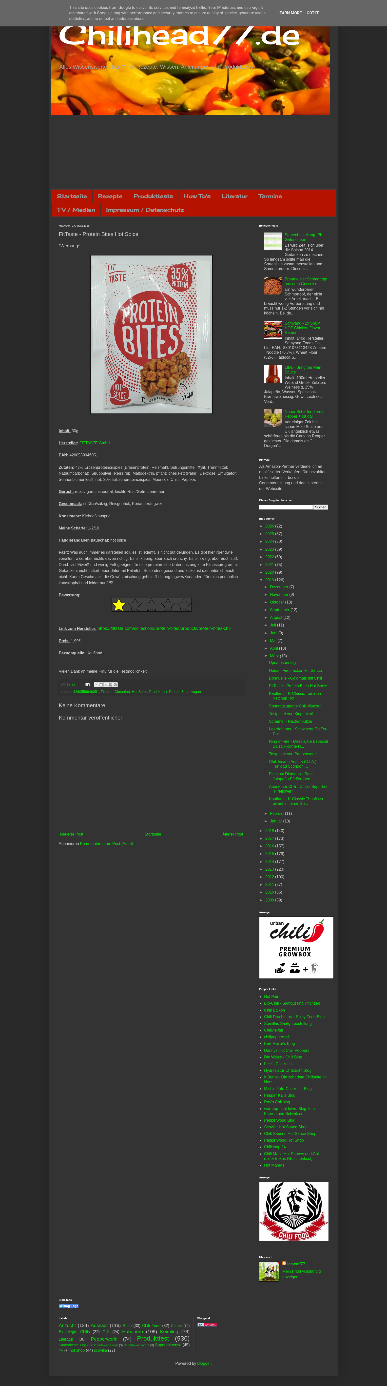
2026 (270, 526)
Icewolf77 (296, 1264)
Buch (127, 1326)
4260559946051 (86, 692)
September (280, 610)
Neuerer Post (71, 834)
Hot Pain (271, 997)
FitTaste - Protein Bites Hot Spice (298, 686)
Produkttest (158, 692)
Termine (270, 196)
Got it (313, 13)
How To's (197, 196)
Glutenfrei (122, 692)
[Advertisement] (193, 152)
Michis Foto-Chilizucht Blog (288, 1089)
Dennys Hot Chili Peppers (286, 1050)
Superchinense (168, 1345)
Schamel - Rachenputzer (290, 721)
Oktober (277, 602)
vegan (196, 692)
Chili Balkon (274, 1010)
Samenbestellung (72, 1345)
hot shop (77, 1350)
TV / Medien (76, 209)
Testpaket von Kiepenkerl (291, 714)
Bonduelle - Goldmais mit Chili (295, 678)
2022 (270, 557)
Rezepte (110, 196)
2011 (270, 884)
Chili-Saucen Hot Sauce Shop (290, 1134)
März (275, 656)
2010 (270, 892)
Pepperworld (104, 1339)
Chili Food (151, 1326)
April (274, 648)
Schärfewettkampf (136, 1345)
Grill (105, 1332)
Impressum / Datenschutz (145, 209)
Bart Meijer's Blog (279, 1043)
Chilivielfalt (273, 1030)
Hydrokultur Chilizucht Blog (287, 1070)
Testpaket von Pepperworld (293, 754)
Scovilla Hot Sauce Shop (286, 1127)
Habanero (132, 1331)
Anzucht (67, 1325)
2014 (270, 861)
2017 (270, 838)
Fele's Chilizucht (278, 1064)
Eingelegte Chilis (74, 1332)
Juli (273, 625)
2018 (270, 831)
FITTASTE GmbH (94, 443)
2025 (270, 534)
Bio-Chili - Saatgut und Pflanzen (292, 1003)
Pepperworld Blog (279, 1120)
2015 (270, 854)
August (276, 617)
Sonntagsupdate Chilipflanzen (295, 706)
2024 (270, 541)
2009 (270, 900)
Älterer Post (232, 834)
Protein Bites (179, 692)
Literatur (235, 196)
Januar (276, 821)
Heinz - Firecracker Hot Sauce (295, 670)
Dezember (279, 587)
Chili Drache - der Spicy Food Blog (294, 1017)
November (279, 594)
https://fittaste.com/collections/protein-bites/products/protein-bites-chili (164, 628)
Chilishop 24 (275, 1147)
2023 (270, 549)
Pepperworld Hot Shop (284, 1140)
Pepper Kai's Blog (279, 1095)
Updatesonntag (282, 663)
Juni (274, 633)
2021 (270, 565)
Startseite (72, 196)
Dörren (176, 1326)
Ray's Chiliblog (277, 1102)
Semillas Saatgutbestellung (288, 1023)
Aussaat (99, 1325)
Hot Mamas (274, 1165)
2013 (270, 869)
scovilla (100, 1350)
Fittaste (106, 692)
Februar (277, 813)
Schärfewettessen (105, 1345)
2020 (270, 572)
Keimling (169, 1331)
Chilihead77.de (179, 34)
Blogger (204, 1363)
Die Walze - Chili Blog (283, 1057)
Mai (273, 641)
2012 (270, 877)
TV (61, 1350)
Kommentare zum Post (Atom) (106, 843)
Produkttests (153, 196)
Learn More (289, 13)
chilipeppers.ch (277, 1037)
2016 (270, 846)
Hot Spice (139, 692)
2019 (270, 580)
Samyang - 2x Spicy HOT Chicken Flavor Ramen (302, 328)
